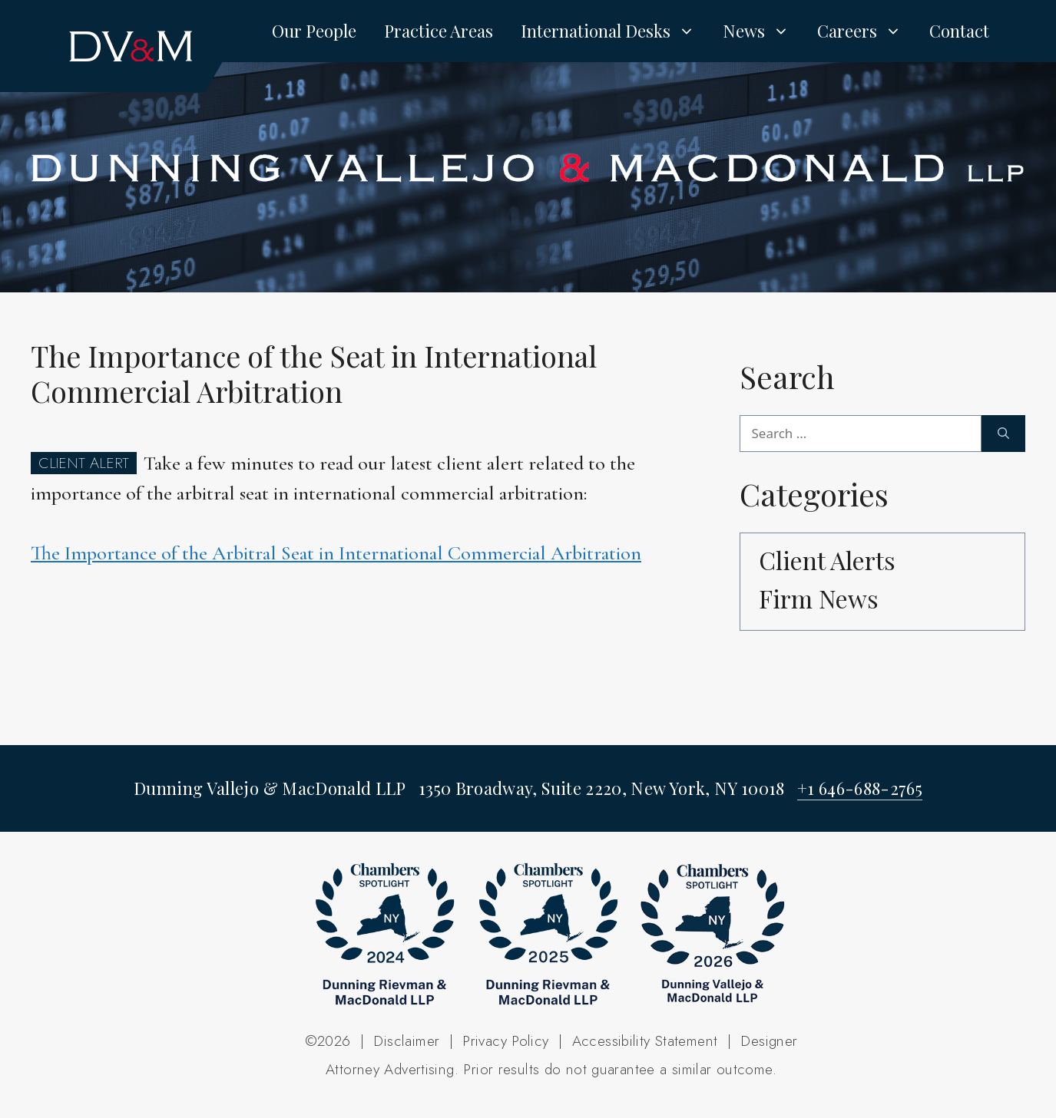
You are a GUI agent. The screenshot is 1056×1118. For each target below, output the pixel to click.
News (763, 30)
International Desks (615, 30)
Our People (314, 30)
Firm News (819, 598)
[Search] (1003, 433)
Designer (768, 1041)
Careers (866, 30)
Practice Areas (438, 30)
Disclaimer (406, 1041)
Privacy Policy (505, 1041)
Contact (959, 30)
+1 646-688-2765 (859, 788)
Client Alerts (827, 559)
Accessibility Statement (645, 1041)
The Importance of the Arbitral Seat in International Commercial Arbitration (336, 553)
